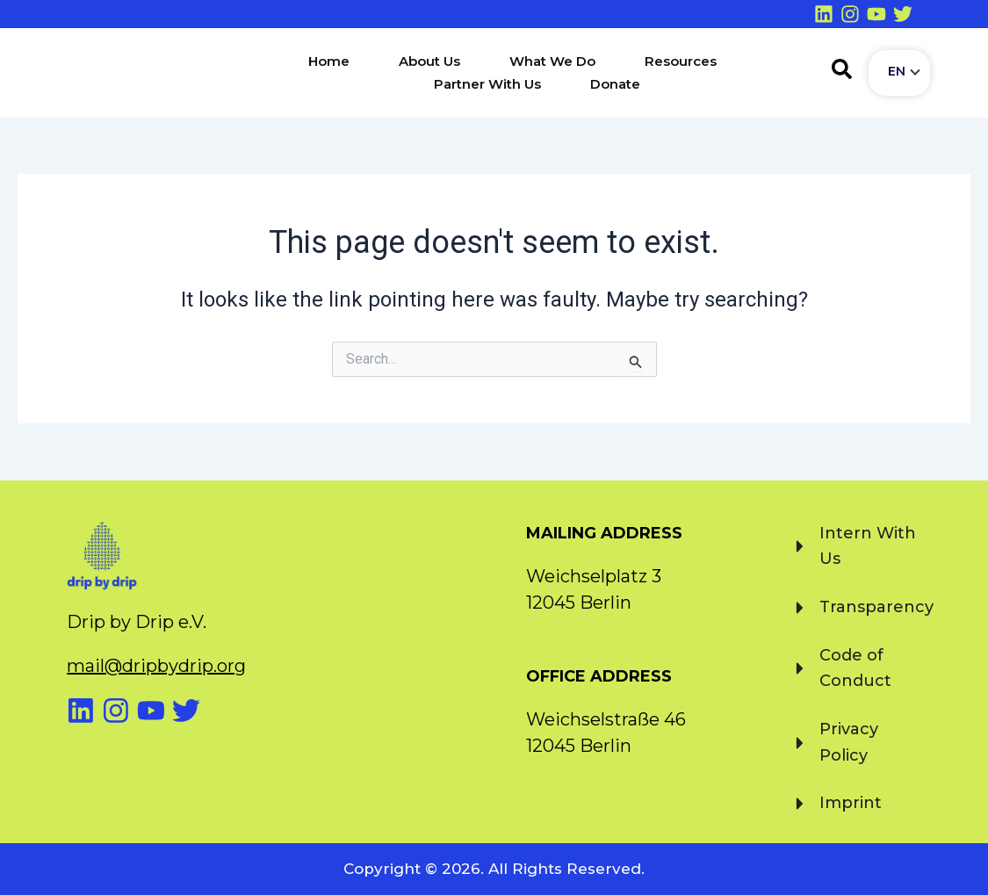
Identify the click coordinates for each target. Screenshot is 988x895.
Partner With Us (487, 84)
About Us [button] (429, 61)
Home (329, 61)
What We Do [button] (552, 61)
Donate (615, 84)
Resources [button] (681, 61)
